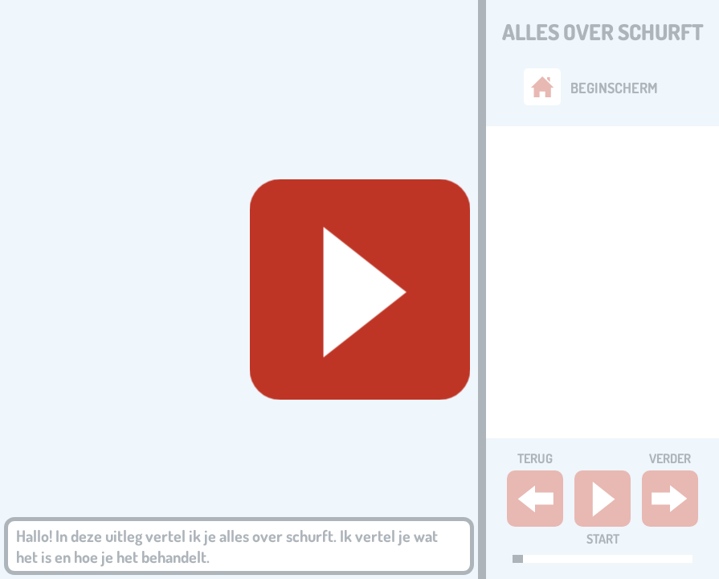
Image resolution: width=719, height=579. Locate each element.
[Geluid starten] (359, 289)
